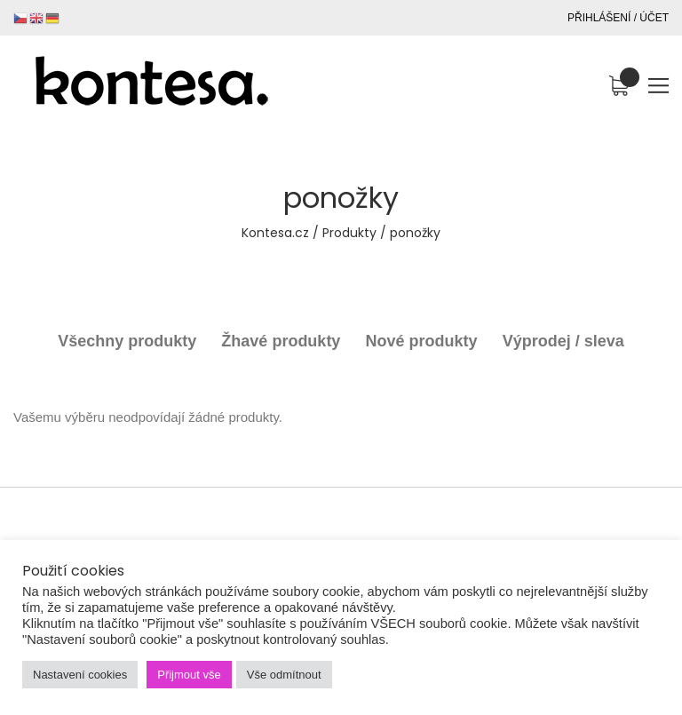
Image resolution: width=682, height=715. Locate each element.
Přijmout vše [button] (189, 674)
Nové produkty (422, 341)
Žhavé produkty (280, 341)
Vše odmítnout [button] (284, 674)
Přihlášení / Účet (618, 18)
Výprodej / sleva (563, 341)
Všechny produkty (127, 341)
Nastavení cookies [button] (80, 674)
